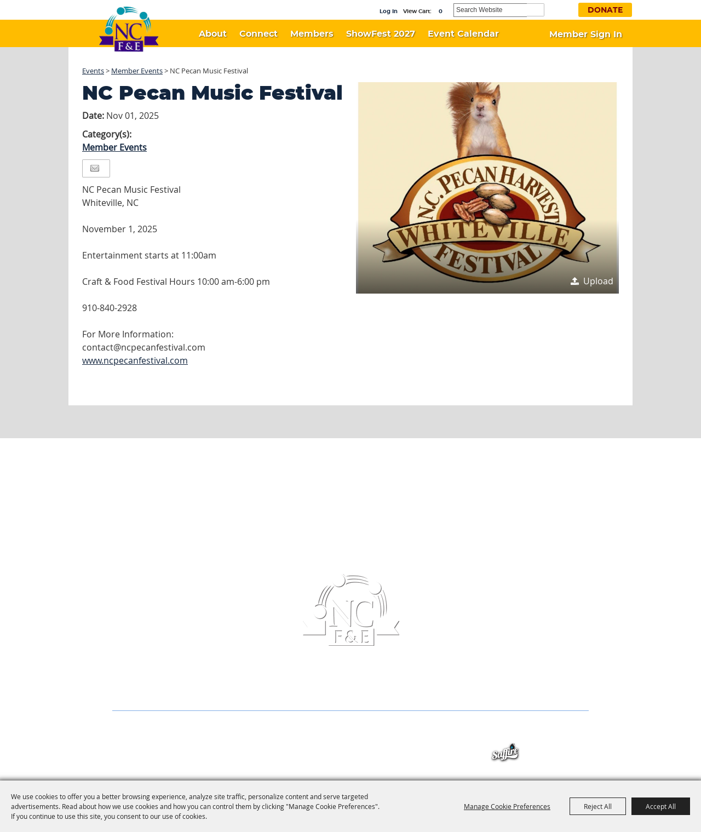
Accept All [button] (661, 806)
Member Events (137, 71)
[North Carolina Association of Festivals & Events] (129, 30)
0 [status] (441, 11)
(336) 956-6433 (295, 688)
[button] (487, 188)
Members (312, 34)
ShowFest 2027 (380, 34)
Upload (598, 281)
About (213, 34)
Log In (389, 11)
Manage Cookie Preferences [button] (507, 806)
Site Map (470, 732)
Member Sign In (585, 34)
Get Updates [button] (562, 9)
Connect (258, 34)
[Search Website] (490, 10)
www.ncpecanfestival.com (135, 360)
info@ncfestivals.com (391, 688)
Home (122, 732)
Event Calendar (463, 34)
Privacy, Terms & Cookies (544, 732)
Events (93, 71)
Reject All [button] (598, 806)
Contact (426, 732)
